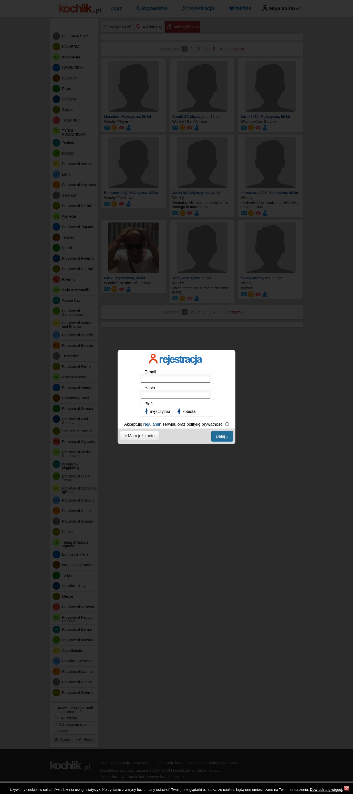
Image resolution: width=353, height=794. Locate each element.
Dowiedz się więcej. (326, 790)
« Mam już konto (139, 140)
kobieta (189, 115)
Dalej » (222, 140)
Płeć (148, 108)
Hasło (149, 92)
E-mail (150, 76)
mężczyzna (160, 115)
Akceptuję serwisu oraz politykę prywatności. (175, 128)
